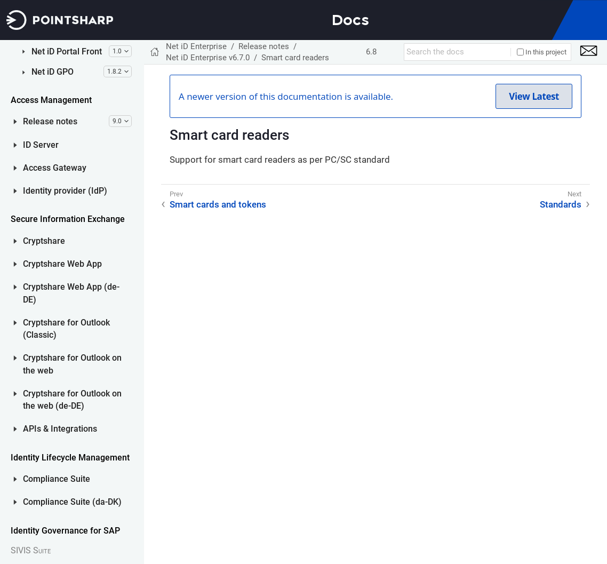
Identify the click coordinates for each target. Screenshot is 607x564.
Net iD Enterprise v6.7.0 (83, 78)
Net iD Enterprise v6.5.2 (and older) (83, 297)
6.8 (371, 52)
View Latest (534, 96)
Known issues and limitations (82, 145)
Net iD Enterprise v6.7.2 (83, 43)
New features (73, 95)
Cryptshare (38, 512)
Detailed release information (78, 118)
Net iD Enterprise (196, 46)
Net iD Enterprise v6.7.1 (83, 61)
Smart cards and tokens (79, 189)
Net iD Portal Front (60, 322)
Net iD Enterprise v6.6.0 (83, 275)
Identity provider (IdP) (59, 461)
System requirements (87, 167)
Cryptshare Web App (56, 534)
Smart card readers (83, 212)
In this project (541, 52)
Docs (350, 20)
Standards (67, 229)
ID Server (35, 415)
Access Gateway (48, 438)
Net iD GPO (46, 342)
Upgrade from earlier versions (86, 252)
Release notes (44, 392)
